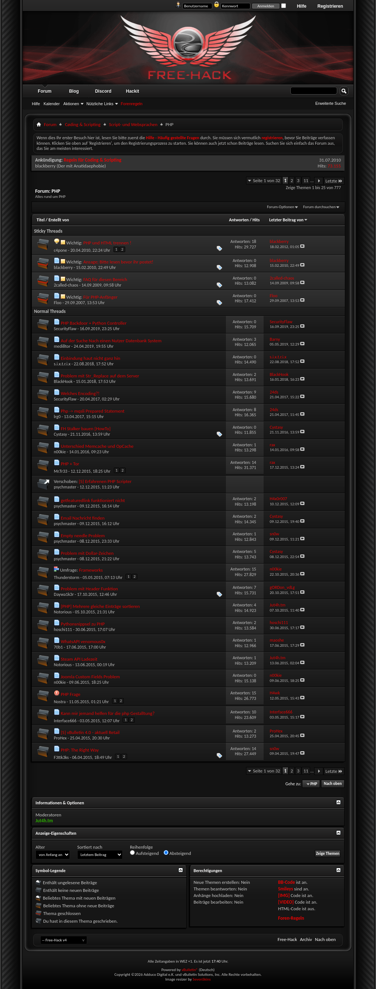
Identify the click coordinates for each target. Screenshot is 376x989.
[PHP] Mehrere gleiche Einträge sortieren (100, 606)
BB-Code (286, 882)
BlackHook (63, 381)
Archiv (306, 939)
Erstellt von (58, 219)
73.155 (334, 166)
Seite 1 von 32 (266, 180)
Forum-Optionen (280, 206)
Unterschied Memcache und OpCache (97, 446)
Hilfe (301, 6)
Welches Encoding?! (80, 393)
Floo (58, 302)
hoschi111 (63, 629)
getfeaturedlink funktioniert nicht (93, 500)
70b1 (58, 647)
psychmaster (65, 487)
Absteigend (177, 853)
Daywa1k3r (64, 594)
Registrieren (330, 6)
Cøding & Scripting (82, 124)
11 (306, 180)
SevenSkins (202, 979)
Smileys (285, 889)
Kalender (52, 104)
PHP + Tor (70, 463)
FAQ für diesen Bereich (105, 279)
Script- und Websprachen (133, 124)
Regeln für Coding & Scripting (92, 160)
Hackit (132, 91)
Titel (41, 219)
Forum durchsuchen (319, 206)
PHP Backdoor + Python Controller (94, 323)
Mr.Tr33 (60, 471)
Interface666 (65, 720)
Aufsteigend (144, 853)
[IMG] (284, 895)
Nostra (60, 701)
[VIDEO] (286, 902)
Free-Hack (287, 939)
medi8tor (62, 346)
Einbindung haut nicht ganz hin (90, 358)
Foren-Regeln (291, 918)
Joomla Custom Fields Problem (90, 676)
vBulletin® (190, 969)
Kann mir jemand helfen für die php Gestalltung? (108, 713)
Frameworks (91, 570)
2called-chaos (66, 285)
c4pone (60, 250)
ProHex (60, 738)
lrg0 (57, 416)
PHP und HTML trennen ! (107, 243)
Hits (256, 219)
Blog (74, 91)
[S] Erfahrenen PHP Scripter (105, 481)
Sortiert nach (89, 847)
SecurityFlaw (65, 328)
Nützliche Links (99, 104)
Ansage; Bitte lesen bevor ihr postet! (118, 262)
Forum (44, 91)
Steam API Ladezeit (79, 659)
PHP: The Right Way (80, 750)
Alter (40, 847)
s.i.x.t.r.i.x (62, 363)
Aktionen (71, 104)
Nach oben (333, 784)
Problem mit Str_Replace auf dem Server (100, 376)
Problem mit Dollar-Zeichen (87, 553)
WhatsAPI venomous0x (83, 641)
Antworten (239, 219)
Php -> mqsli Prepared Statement (92, 411)
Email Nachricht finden (83, 518)
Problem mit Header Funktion (89, 588)
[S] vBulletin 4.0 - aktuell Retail (90, 732)
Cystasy (60, 434)
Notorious (63, 612)
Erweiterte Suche (330, 103)
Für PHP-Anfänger (100, 297)
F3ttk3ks (61, 757)
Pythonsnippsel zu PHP (83, 624)
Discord (103, 91)
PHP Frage (70, 694)
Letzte (334, 181)
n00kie (60, 451)
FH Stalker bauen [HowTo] (86, 428)
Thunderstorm (66, 577)
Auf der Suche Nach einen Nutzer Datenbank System (111, 340)
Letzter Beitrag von (288, 219)
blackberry (45, 166)
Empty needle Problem (83, 535)
